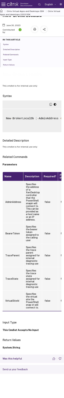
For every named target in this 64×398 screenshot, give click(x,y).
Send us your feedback (15, 369)
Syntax (7, 44)
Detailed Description (13, 49)
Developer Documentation (26, 4)
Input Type (9, 59)
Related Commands (12, 54)
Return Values (10, 64)
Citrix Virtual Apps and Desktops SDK (25, 11)
